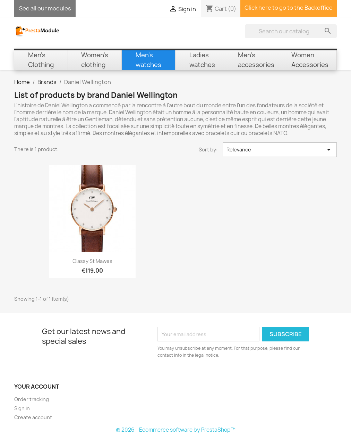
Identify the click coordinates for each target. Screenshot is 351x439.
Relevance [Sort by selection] (279, 150)
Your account (36, 386)
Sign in (22, 408)
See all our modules (45, 8)
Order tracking (31, 399)
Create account (33, 417)
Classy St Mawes (92, 261)
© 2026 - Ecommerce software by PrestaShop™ (176, 429)
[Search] (291, 31)
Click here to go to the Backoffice (289, 7)
